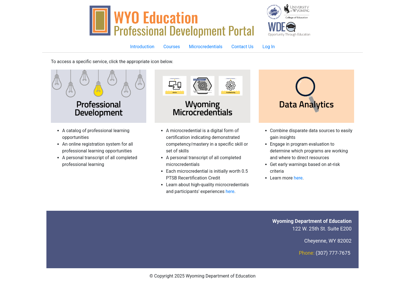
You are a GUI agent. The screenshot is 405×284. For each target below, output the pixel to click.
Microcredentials (205, 46)
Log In (268, 46)
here (230, 191)
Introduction (142, 46)
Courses (171, 46)
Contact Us (242, 46)
